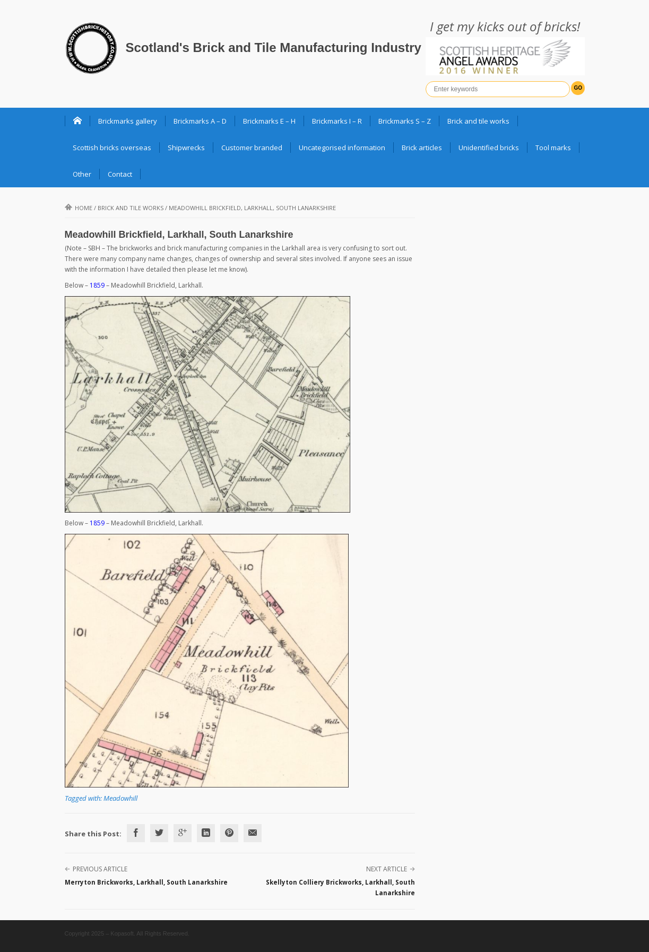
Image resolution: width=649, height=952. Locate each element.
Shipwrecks (186, 147)
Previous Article (100, 868)
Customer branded (251, 147)
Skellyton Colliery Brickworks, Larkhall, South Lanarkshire (340, 887)
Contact (120, 174)
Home (78, 208)
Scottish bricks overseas (112, 147)
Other (82, 174)
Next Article (386, 868)
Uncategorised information (342, 147)
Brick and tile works (478, 121)
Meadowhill (120, 798)
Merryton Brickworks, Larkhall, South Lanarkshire (146, 882)
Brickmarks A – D (200, 121)
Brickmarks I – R (337, 121)
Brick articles (422, 147)
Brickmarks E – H (269, 121)
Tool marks (553, 147)
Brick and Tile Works (130, 208)
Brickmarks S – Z (404, 121)
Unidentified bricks (488, 147)
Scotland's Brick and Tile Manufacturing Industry (273, 47)
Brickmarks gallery (127, 121)
